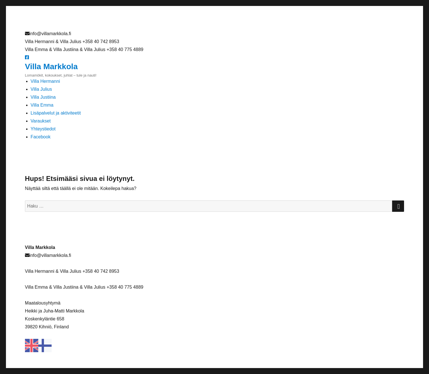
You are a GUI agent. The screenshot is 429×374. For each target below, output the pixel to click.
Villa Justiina (43, 97)
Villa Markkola (51, 66)
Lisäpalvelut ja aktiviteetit (56, 113)
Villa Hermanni (45, 81)
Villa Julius (41, 89)
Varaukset (41, 121)
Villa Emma (42, 105)
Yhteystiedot (43, 128)
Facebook (40, 136)
